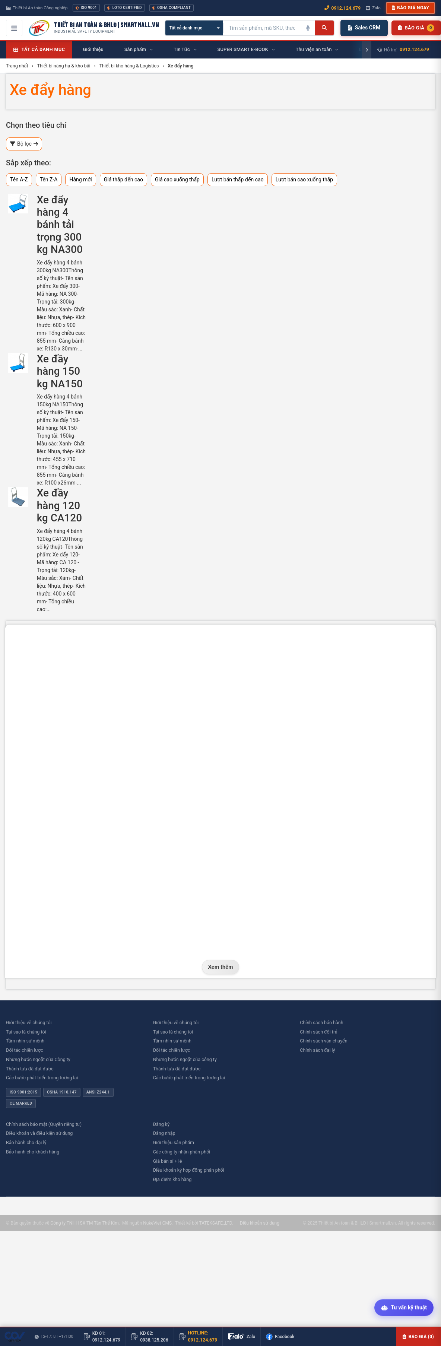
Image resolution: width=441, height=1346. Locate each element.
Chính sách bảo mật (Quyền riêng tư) (44, 1124)
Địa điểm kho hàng (172, 1179)
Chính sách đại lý (317, 1050)
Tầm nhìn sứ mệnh (25, 1041)
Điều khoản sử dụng (259, 1223)
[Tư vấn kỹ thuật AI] (404, 1307)
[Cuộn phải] (366, 49)
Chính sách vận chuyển (323, 1041)
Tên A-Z (19, 179)
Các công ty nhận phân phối (181, 1152)
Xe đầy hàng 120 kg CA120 (59, 505)
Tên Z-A (49, 179)
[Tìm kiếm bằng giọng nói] (307, 28)
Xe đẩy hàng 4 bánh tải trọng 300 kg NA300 (60, 225)
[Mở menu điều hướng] (14, 28)
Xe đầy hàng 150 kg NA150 (60, 371)
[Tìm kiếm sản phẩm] (261, 27)
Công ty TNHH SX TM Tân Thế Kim (84, 1223)
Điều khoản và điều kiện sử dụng (39, 1133)
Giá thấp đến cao (123, 179)
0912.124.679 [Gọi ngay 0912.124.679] (342, 8)
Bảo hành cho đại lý (26, 1142)
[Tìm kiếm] (324, 27)
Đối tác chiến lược (24, 1050)
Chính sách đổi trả (318, 1032)
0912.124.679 (414, 49)
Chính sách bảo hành (321, 1022)
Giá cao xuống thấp (177, 179)
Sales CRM (364, 28)
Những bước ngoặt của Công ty (38, 1059)
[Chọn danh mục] (194, 27)
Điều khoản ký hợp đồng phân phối (188, 1170)
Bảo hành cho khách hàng (32, 1152)
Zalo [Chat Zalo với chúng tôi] (373, 7)
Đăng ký (161, 1124)
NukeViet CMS (157, 1223)
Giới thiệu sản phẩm (173, 1142)
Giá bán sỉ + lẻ (167, 1161)
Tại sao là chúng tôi (26, 1032)
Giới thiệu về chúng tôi (29, 1022)
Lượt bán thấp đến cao (238, 179)
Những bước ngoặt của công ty (185, 1059)
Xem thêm (220, 967)
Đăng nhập (164, 1133)
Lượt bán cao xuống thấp (304, 179)
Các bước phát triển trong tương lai (42, 1077)
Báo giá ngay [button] (410, 7)
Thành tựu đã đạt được (30, 1069)
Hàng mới (80, 179)
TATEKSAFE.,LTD (215, 1223)
